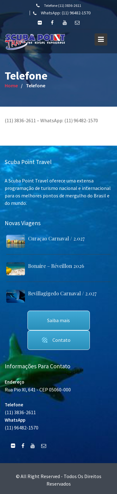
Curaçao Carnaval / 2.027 (56, 238)
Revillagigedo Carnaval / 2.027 (62, 293)
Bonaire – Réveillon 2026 (56, 266)
